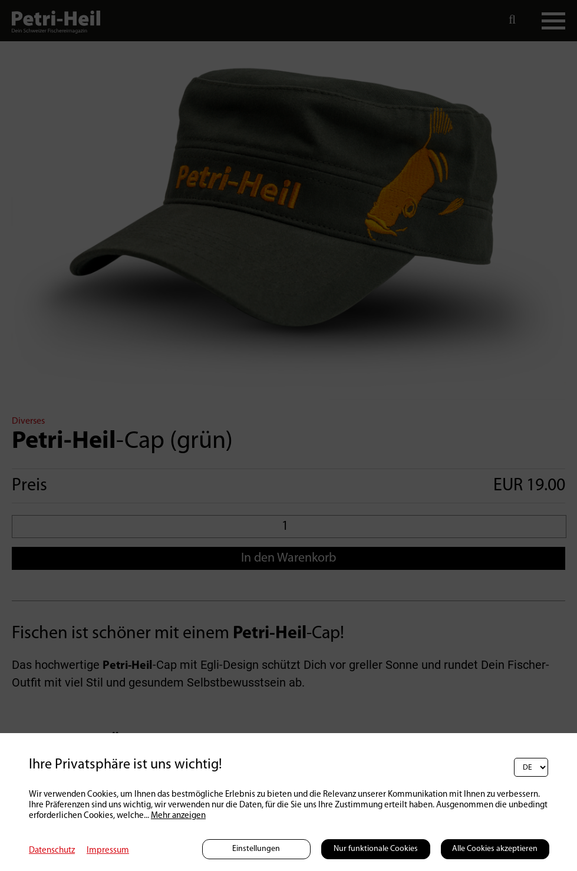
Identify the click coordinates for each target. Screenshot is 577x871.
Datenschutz (52, 850)
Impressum (108, 850)
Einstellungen (256, 848)
